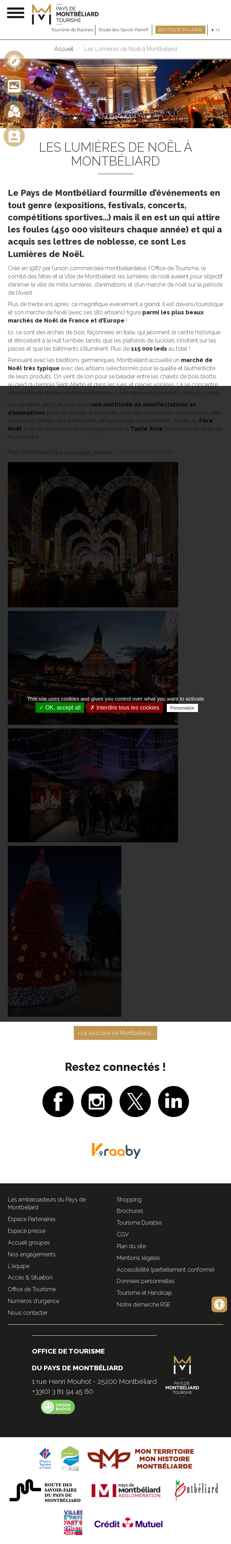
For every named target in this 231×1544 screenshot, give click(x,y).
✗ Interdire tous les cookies (124, 708)
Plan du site (131, 1246)
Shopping (129, 1199)
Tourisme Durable (139, 1222)
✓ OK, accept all (60, 708)
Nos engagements (32, 1254)
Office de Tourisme (32, 1289)
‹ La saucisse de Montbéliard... (115, 1033)
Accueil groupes (29, 1242)
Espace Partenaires (32, 1219)
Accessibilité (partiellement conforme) (165, 1269)
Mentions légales (138, 1258)
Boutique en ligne (180, 29)
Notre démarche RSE (143, 1304)
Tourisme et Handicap (144, 1292)
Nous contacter (28, 1312)
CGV (123, 1234)
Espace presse (26, 1231)
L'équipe (18, 1266)
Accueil (63, 49)
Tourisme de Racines (72, 29)
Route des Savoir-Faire (124, 29)
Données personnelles (146, 1281)
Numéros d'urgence (33, 1301)
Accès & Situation (30, 1277)
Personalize (182, 708)
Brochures (130, 1211)
